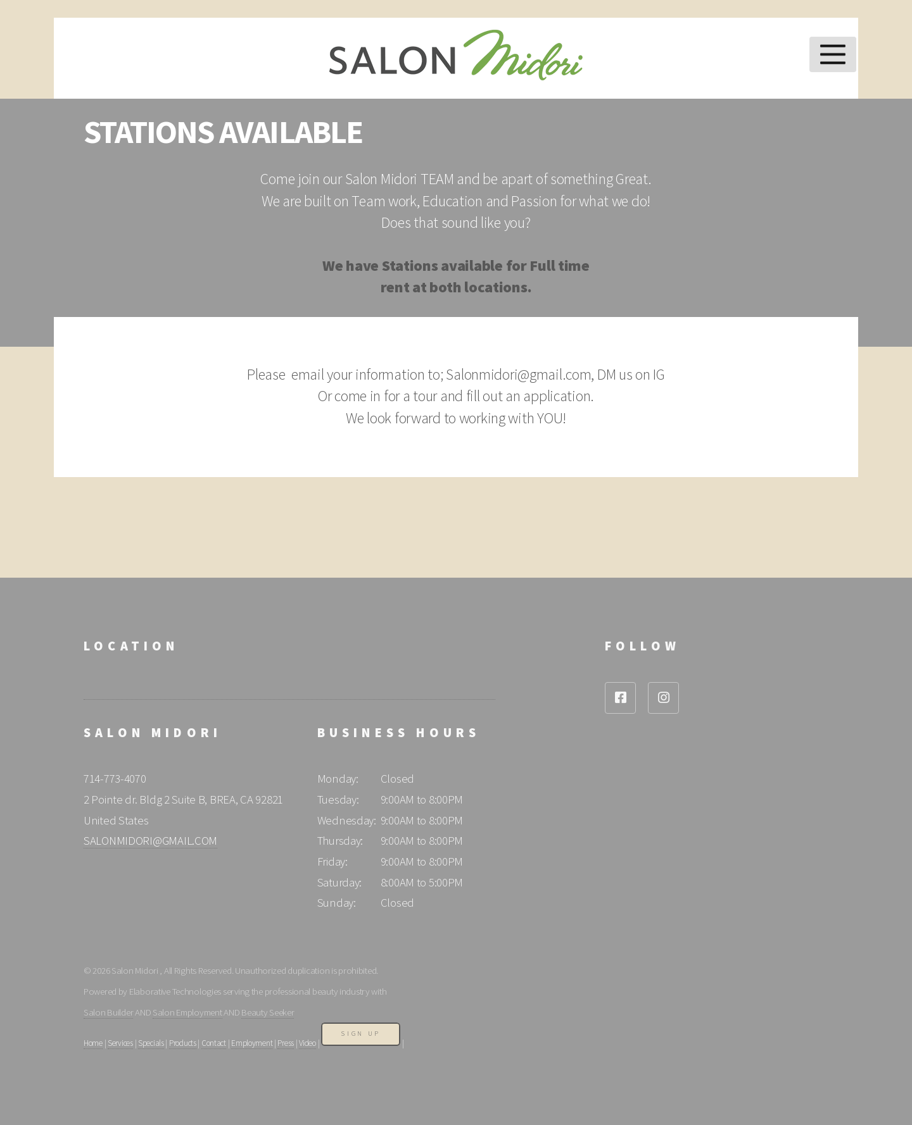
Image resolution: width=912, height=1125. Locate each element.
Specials (151, 1043)
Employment (251, 1043)
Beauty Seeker (267, 1012)
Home (93, 1043)
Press (285, 1043)
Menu (833, 54)
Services (120, 1043)
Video (307, 1043)
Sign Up (361, 1033)
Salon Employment (187, 1012)
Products (182, 1043)
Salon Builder (108, 1012)
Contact (213, 1043)
